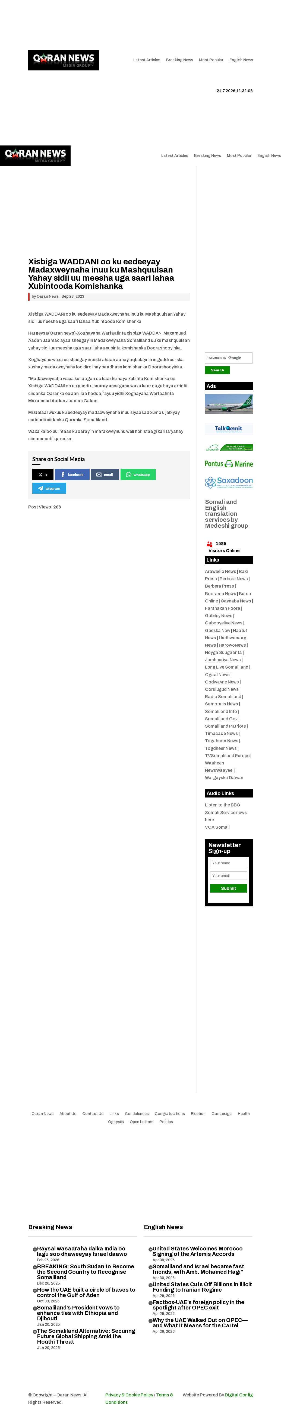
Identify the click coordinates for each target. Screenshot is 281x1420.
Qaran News (39, 21)
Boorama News (220, 593)
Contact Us (38, 29)
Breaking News (179, 60)
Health (244, 1114)
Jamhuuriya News (223, 659)
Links (109, 21)
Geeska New (217, 630)
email (104, 474)
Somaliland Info (221, 711)
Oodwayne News (222, 682)
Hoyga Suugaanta (223, 652)
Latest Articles (146, 60)
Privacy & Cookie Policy (129, 1395)
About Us (89, 21)
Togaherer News (221, 740)
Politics (166, 1122)
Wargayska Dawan (224, 777)
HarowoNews (232, 645)
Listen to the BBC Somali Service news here (226, 812)
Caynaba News (236, 601)
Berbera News (234, 578)
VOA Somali (217, 827)
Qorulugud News (222, 689)
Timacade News (221, 733)
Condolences (137, 1114)
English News (241, 60)
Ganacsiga (221, 1114)
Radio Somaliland (223, 696)
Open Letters (141, 1122)
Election (198, 1114)
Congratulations (170, 1114)
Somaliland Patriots (225, 726)
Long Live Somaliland (226, 667)
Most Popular (211, 60)
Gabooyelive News (223, 623)
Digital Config (239, 1395)
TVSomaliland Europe (227, 755)
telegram (49, 488)
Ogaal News (217, 674)
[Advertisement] (108, 220)
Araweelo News (220, 571)
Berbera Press (219, 586)
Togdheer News (221, 748)
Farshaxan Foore (222, 608)
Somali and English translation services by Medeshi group (226, 514)
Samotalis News (221, 704)
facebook (72, 474)
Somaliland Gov (221, 719)
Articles (63, 21)
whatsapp (138, 474)
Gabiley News (218, 615)
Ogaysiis (116, 1122)
